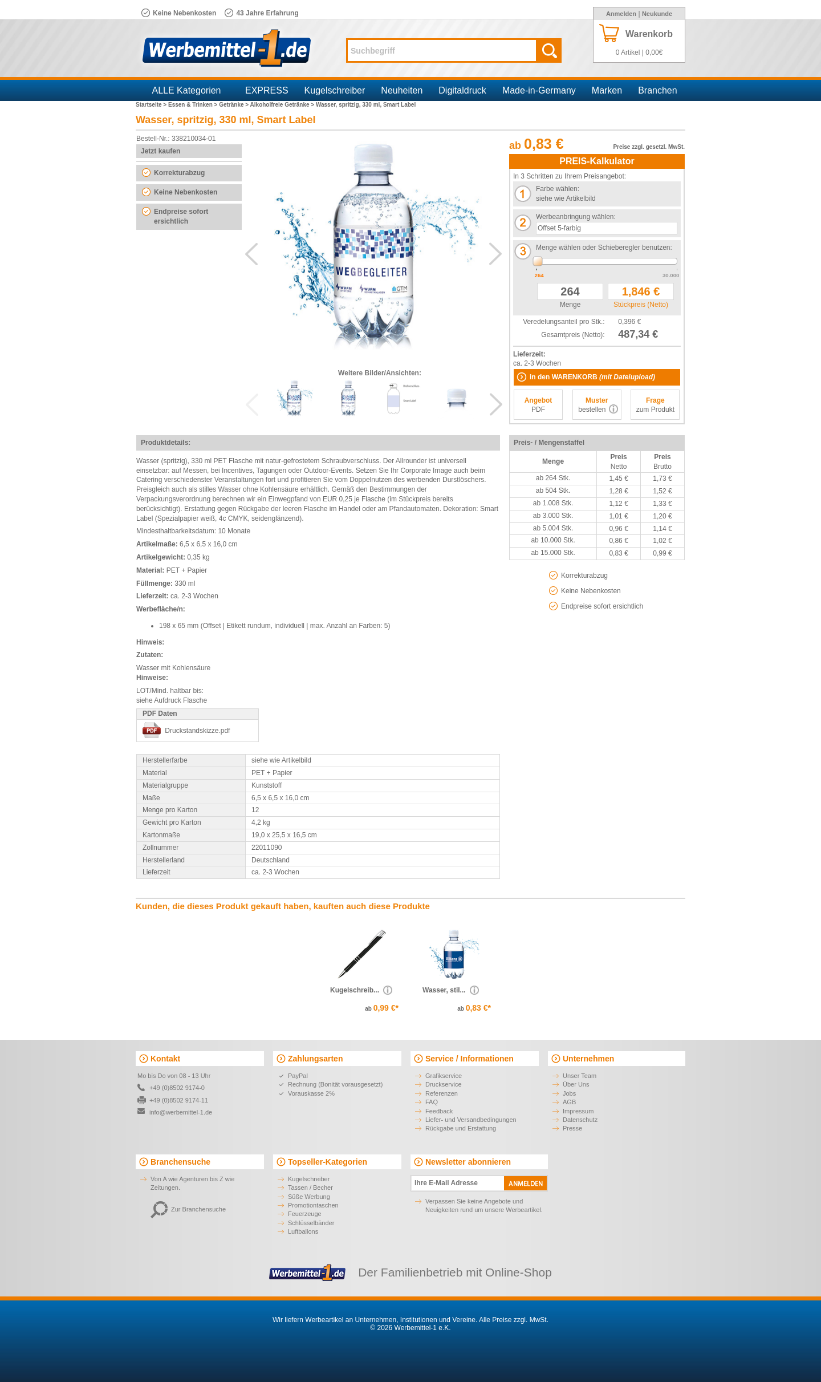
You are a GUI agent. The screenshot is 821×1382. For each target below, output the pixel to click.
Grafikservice (443, 1075)
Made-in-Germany (539, 90)
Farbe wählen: (557, 189)
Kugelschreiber (334, 90)
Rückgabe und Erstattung (460, 1128)
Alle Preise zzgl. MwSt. (513, 1320)
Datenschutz (580, 1119)
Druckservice (443, 1084)
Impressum (578, 1111)
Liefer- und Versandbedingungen (471, 1119)
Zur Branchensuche (188, 1209)
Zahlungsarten (315, 1058)
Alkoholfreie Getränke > (283, 105)
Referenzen (441, 1093)
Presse (572, 1128)
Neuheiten (401, 90)
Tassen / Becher (310, 1187)
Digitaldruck (462, 90)
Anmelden (621, 13)
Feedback (439, 1111)
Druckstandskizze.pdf (197, 731)
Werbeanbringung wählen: (576, 217)
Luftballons (303, 1231)
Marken (607, 90)
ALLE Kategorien (186, 90)
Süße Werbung (309, 1196)
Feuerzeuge (305, 1213)
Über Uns (576, 1084)
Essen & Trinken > (193, 105)
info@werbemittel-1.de (180, 1112)
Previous (251, 253)
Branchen (657, 90)
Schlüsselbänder (311, 1222)
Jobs (569, 1093)
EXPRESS (266, 90)
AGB (569, 1102)
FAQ (431, 1102)
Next (495, 253)
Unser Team (579, 1075)
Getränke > (234, 105)
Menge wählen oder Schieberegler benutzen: (604, 248)
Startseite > (152, 105)
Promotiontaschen (313, 1205)
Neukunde (657, 13)
